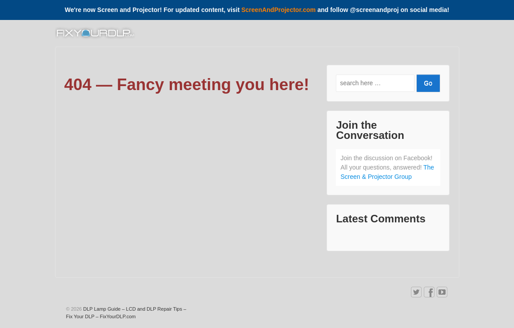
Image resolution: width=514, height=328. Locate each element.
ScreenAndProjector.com (278, 9)
